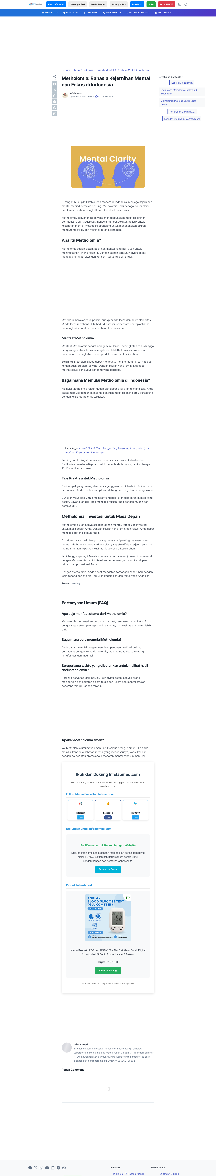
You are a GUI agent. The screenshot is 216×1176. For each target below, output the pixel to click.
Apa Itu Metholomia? (182, 82)
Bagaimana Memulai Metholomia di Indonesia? (179, 92)
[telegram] (54, 101)
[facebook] (54, 84)
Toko (151, 4)
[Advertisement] (108, 42)
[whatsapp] (54, 95)
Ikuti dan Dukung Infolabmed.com (182, 118)
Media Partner (98, 4)
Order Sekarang (108, 970)
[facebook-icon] (30, 1168)
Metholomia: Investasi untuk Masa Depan (178, 102)
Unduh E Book (169, 1173)
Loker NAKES (166, 4)
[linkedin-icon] (52, 1168)
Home (118, 1173)
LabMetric (137, 4)
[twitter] (54, 90)
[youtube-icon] (47, 1168)
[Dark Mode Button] (179, 4)
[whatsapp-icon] (64, 1168)
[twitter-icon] (35, 1168)
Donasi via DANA (108, 869)
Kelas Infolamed (56, 4)
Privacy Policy (119, 4)
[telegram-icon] (58, 1168)
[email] (54, 113)
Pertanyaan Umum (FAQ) (182, 111)
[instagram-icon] (41, 1168)
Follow (80, 817)
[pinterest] (54, 107)
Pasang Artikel (78, 4)
